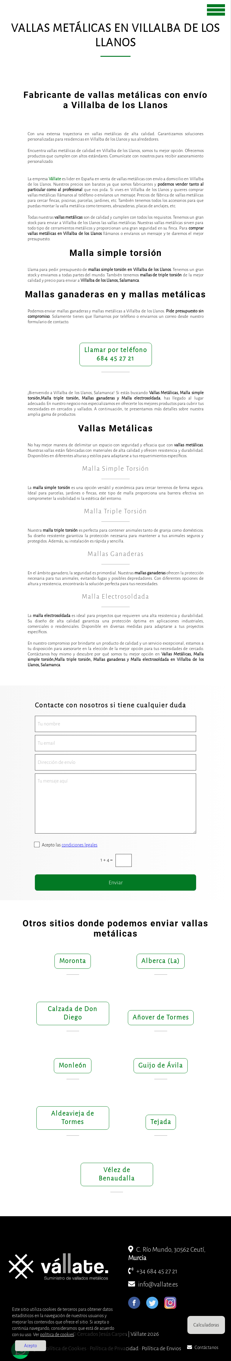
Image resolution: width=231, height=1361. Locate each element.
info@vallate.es (153, 1284)
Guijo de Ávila (160, 1065)
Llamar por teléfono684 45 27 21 (115, 354)
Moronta (72, 961)
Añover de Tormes (161, 1017)
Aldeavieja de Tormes (72, 1118)
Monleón (73, 1065)
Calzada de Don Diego (72, 1013)
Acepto (30, 1345)
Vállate (55, 179)
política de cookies (57, 1334)
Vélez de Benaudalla (117, 1174)
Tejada (160, 1122)
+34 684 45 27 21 (152, 1271)
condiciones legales (79, 845)
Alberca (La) (160, 961)
